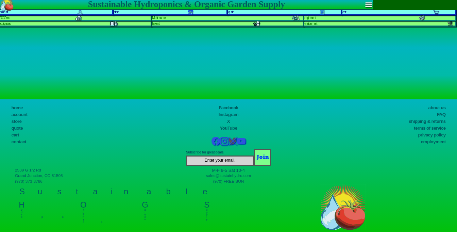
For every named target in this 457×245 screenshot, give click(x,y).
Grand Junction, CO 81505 (39, 175)
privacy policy (432, 134)
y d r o (21, 211)
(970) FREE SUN (228, 181)
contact (19, 141)
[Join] (262, 157)
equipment (309, 18)
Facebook (228, 107)
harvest (155, 23)
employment (433, 141)
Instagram (229, 114)
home (17, 107)
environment (310, 23)
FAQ (441, 114)
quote (17, 128)
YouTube (228, 128)
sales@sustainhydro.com (228, 175)
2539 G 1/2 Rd (28, 170)
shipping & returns (427, 121)
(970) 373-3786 (29, 181)
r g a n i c (83, 214)
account (20, 114)
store (17, 121)
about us (437, 107)
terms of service (429, 128)
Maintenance (158, 18)
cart (15, 134)
